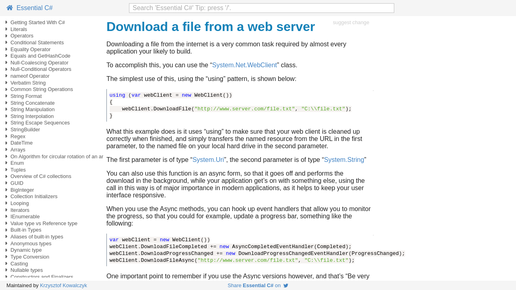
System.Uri (208, 159)
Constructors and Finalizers (41, 277)
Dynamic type (26, 250)
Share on (258, 285)
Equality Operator (30, 49)
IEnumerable (25, 216)
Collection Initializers (34, 196)
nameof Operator (30, 76)
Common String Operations (41, 89)
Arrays (17, 150)
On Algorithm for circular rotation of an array (60, 156)
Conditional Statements (37, 42)
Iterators (19, 210)
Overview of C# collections (40, 176)
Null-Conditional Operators (40, 69)
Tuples (18, 170)
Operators (21, 36)
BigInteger (22, 190)
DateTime (21, 143)
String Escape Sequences (40, 123)
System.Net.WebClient (244, 65)
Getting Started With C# (37, 22)
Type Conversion (29, 257)
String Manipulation (32, 109)
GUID (16, 183)
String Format (26, 96)
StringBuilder (25, 129)
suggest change (351, 22)
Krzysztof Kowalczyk (63, 285)
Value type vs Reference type (43, 223)
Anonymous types (31, 243)
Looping (19, 203)
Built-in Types (26, 230)
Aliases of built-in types (36, 237)
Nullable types (26, 270)
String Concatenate (32, 103)
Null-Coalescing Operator (39, 63)
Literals (18, 29)
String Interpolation (32, 116)
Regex (17, 136)
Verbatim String (28, 83)
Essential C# (29, 7)
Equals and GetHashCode (40, 56)
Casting (19, 264)
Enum (17, 163)
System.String (344, 159)
